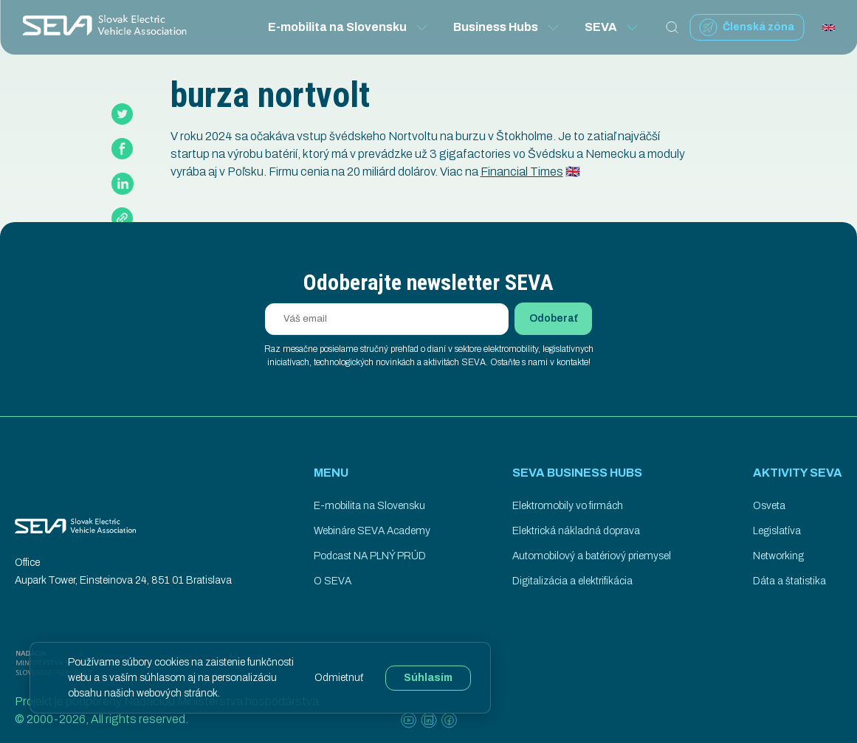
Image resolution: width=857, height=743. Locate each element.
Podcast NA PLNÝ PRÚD (370, 555)
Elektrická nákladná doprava (576, 530)
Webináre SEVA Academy (372, 530)
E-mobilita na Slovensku (348, 27)
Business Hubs (506, 27)
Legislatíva (777, 530)
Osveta (769, 505)
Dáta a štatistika (789, 581)
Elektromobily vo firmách (567, 505)
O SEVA (332, 581)
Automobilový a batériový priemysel (591, 555)
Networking (778, 555)
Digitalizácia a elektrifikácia (572, 581)
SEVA (612, 27)
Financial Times (522, 171)
